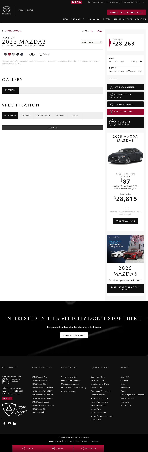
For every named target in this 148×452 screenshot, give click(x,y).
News (122, 384)
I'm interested (121, 111)
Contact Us (125, 377)
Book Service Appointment (126, 12)
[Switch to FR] (143, 2)
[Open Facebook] (4, 423)
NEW (65, 19)
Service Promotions (98, 405)
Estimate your (121, 95)
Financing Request (98, 395)
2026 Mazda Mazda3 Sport (43, 405)
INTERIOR (60, 116)
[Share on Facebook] (92, 30)
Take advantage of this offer (125, 288)
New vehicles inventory (70, 380)
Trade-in (27, 448)
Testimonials (125, 388)
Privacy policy (68, 441)
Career (123, 391)
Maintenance (96, 420)
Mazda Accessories (99, 413)
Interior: (10, 90)
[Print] (101, 30)
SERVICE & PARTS (123, 19)
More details (125, 209)
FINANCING (94, 19)
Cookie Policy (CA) (81, 441)
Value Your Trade (97, 380)
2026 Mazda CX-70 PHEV (42, 391)
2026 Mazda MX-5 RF (40, 380)
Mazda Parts (96, 409)
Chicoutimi (130, 2)
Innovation (124, 402)
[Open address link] (11, 381)
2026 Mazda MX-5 (39, 377)
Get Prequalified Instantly (101, 391)
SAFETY (75, 116)
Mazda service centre (99, 398)
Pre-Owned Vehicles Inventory (73, 388)
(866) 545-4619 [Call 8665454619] (14, 388)
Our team (124, 380)
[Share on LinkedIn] (98, 30)
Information (88, 448)
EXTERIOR (26, 116)
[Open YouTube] (9, 423)
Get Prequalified (122, 87)
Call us (112, 2)
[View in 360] (32, 54)
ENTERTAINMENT (43, 116)
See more (52, 127)
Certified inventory (68, 391)
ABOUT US (140, 19)
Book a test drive (74, 335)
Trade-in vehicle (122, 104)
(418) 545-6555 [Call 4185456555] (16, 391)
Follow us (95, 2)
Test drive (58, 448)
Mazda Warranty (127, 398)
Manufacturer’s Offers (100, 384)
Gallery (44, 54)
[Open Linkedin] (14, 423)
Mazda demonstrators (70, 384)
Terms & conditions (55, 441)
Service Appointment (99, 402)
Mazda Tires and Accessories (102, 416)
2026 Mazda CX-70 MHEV (42, 388)
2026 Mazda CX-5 (39, 409)
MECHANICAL (10, 116)
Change (11, 30)
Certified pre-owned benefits (132, 395)
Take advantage (125, 221)
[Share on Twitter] (94, 30)
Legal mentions (113, 78)
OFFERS (107, 19)
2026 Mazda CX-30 (40, 384)
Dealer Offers (96, 388)
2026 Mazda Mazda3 (40, 402)
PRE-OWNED (78, 19)
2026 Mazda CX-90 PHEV (42, 398)
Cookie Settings (94, 441)
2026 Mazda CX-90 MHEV (42, 395)
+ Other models (38, 412)
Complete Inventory (69, 377)
